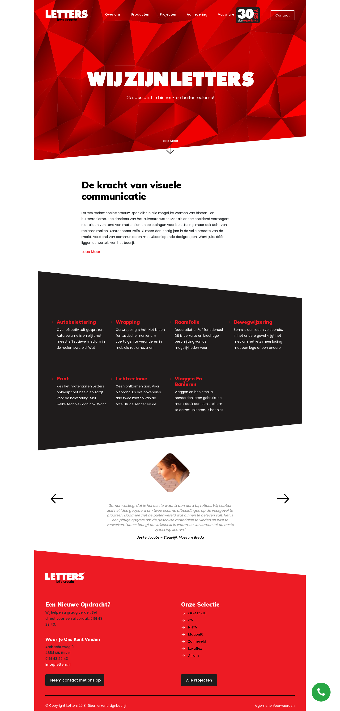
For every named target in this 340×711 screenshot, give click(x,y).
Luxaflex (195, 648)
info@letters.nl (58, 664)
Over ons (113, 14)
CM (191, 620)
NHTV (192, 627)
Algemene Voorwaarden (275, 705)
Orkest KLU (197, 613)
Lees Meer (90, 251)
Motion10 (195, 634)
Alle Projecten (199, 680)
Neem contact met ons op (75, 680)
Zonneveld (197, 641)
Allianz (193, 655)
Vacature (226, 14)
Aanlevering (197, 14)
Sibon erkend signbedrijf (107, 705)
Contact (282, 15)
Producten (140, 14)
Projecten (168, 14)
